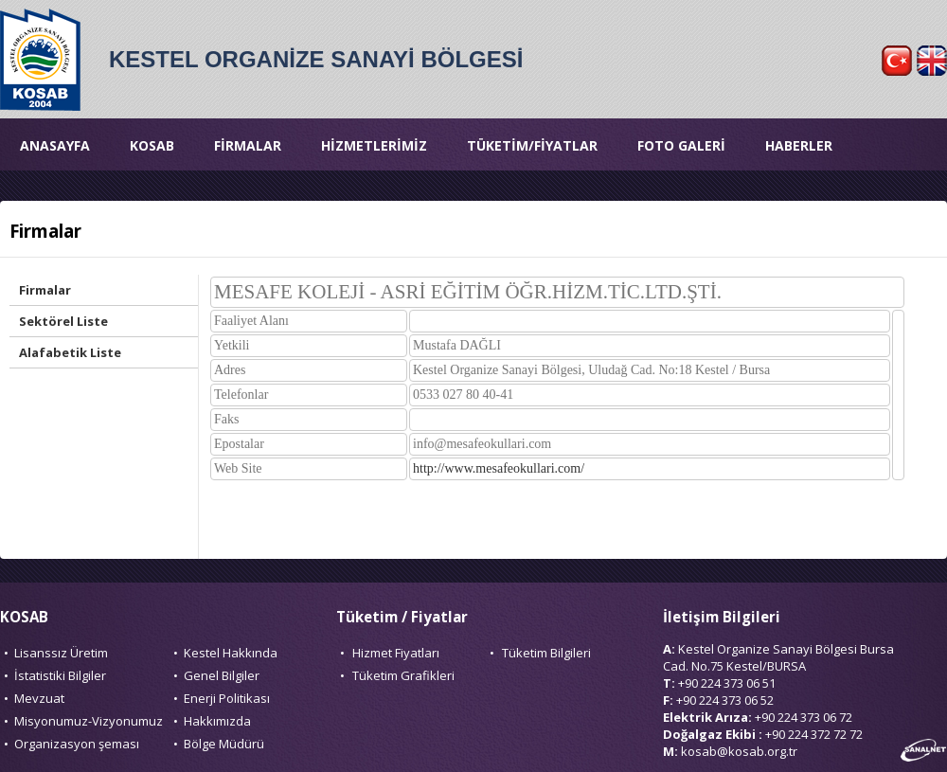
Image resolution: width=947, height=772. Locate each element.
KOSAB (152, 145)
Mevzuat (39, 698)
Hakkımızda (217, 720)
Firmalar (45, 289)
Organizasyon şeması (76, 743)
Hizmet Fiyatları (395, 652)
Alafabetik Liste (70, 352)
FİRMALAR (247, 145)
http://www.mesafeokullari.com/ (498, 468)
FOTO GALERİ (681, 145)
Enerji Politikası (227, 698)
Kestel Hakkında (230, 652)
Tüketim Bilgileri (546, 652)
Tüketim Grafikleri (403, 675)
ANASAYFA (55, 145)
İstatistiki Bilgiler (60, 675)
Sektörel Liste (63, 321)
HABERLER (798, 145)
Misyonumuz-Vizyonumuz (88, 720)
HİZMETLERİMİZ (374, 145)
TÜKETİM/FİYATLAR (532, 145)
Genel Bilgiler (221, 675)
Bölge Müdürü (224, 743)
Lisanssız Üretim (61, 652)
